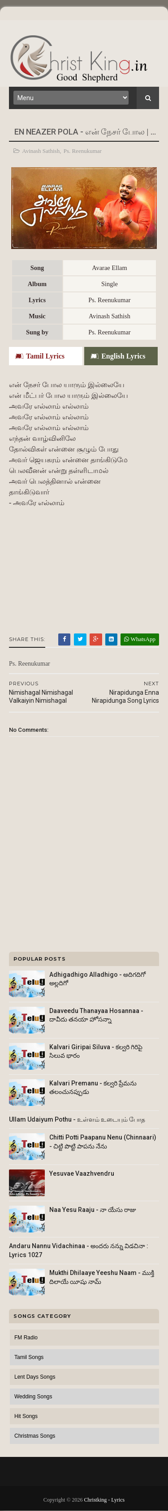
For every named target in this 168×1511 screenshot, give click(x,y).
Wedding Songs (33, 1396)
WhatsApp (139, 639)
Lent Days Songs (34, 1377)
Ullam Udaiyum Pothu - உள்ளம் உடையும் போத (77, 1119)
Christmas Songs (34, 1436)
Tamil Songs (28, 1357)
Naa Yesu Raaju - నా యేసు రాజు (92, 1209)
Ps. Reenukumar (83, 151)
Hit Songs (26, 1416)
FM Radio (26, 1337)
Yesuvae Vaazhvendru (81, 1173)
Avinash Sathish (41, 151)
